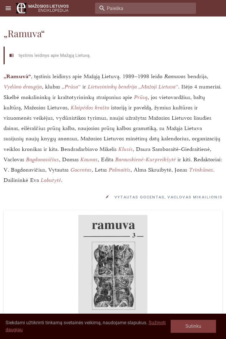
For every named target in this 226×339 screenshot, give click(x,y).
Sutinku (193, 326)
